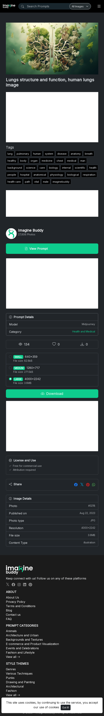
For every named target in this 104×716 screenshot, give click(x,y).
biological (73, 174)
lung (10, 153)
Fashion (11, 690)
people (12, 174)
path (27, 181)
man (82, 160)
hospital (24, 174)
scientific (80, 167)
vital (36, 181)
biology (53, 167)
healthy (12, 160)
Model (52, 324)
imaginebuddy (61, 181)
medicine (47, 160)
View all (11, 657)
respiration (89, 174)
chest (60, 160)
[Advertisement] (52, 117)
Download (52, 393)
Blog (9, 610)
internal (66, 167)
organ (34, 160)
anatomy (76, 153)
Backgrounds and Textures (24, 639)
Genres (11, 669)
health (92, 167)
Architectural (15, 686)
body (23, 160)
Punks (10, 678)
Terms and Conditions (20, 606)
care (42, 167)
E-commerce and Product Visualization (32, 644)
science (30, 167)
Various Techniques (19, 673)
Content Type (52, 542)
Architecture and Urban (22, 635)
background (15, 167)
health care (14, 181)
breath (89, 153)
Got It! (65, 707)
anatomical (39, 174)
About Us (12, 597)
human (37, 153)
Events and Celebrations (22, 648)
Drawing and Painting (20, 682)
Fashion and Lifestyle (20, 652)
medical (71, 160)
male (46, 181)
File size (52, 535)
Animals (11, 631)
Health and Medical (83, 331)
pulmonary (23, 153)
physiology (56, 174)
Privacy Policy (15, 602)
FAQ (9, 619)
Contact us (13, 614)
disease (62, 153)
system (49, 153)
